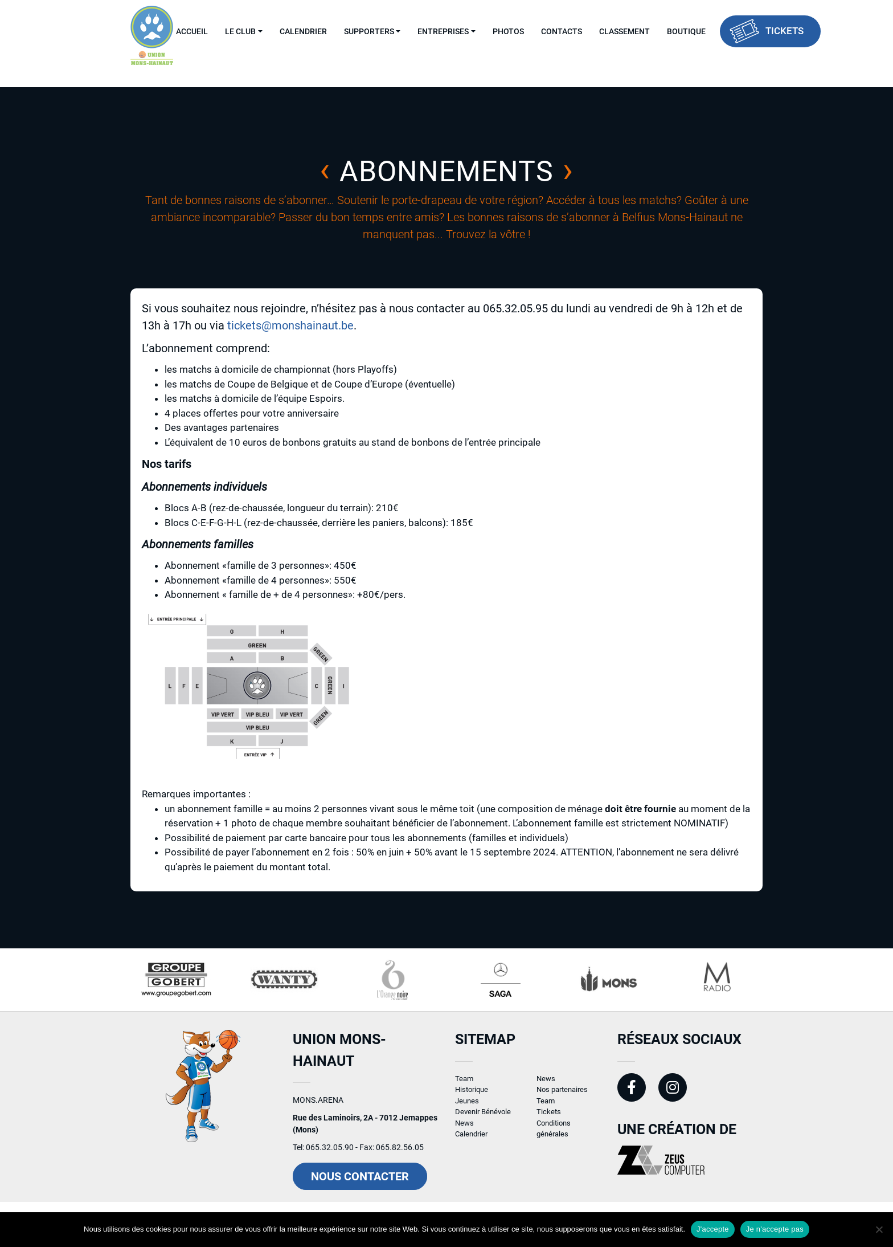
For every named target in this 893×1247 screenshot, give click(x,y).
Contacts (561, 31)
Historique (471, 1098)
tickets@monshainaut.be (290, 325)
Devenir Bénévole (483, 1120)
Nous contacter (360, 1185)
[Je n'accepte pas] (878, 1229)
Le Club (240, 31)
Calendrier (303, 31)
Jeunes (467, 1110)
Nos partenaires (562, 1098)
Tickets (784, 30)
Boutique (686, 31)
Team (464, 1087)
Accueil (192, 31)
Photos (508, 31)
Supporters (369, 31)
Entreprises (443, 31)
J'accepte (713, 1229)
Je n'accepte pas (775, 1229)
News (464, 1132)
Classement (624, 31)
